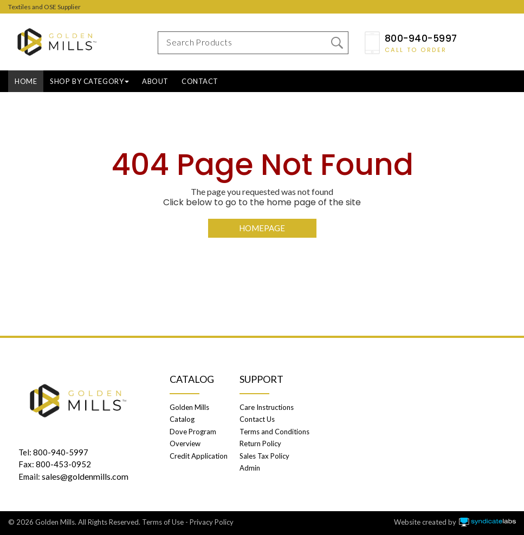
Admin (250, 468)
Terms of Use (163, 522)
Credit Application (199, 456)
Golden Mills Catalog (189, 413)
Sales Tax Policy (264, 456)
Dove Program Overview (193, 437)
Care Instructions (267, 407)
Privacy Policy (212, 522)
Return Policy (260, 443)
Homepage (262, 228)
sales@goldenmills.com (85, 476)
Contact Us (257, 419)
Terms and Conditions (274, 431)
